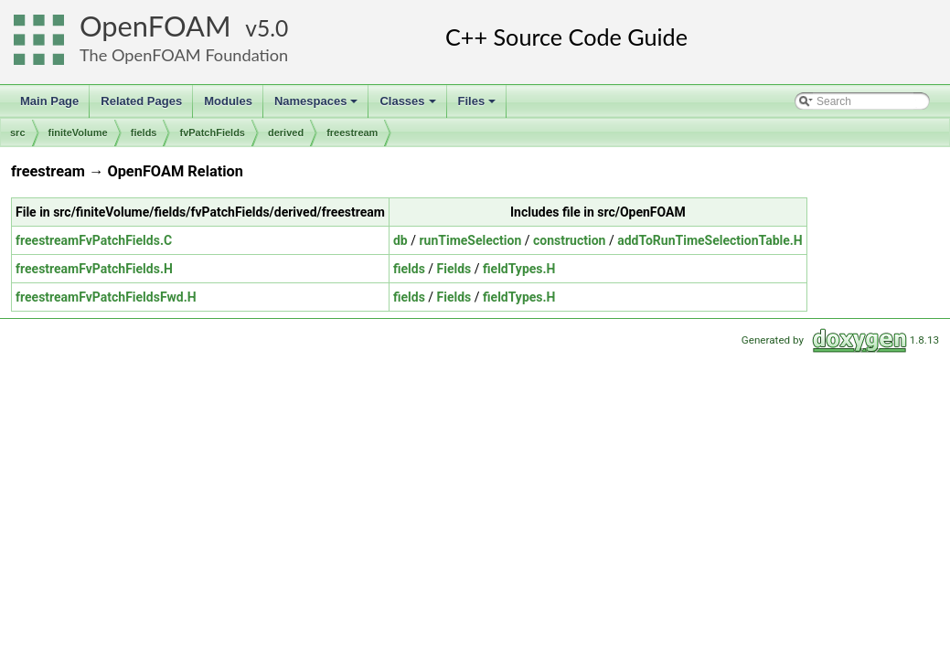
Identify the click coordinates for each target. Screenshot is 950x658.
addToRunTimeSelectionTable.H (710, 240)
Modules (228, 101)
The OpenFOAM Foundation (184, 55)
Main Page (49, 101)
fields (144, 132)
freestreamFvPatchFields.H (94, 268)
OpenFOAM (155, 26)
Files (478, 106)
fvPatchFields (212, 132)
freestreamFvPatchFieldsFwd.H (106, 297)
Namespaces (317, 106)
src (18, 132)
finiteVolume (78, 132)
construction (569, 240)
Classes (408, 106)
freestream (352, 132)
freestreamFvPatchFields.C (94, 240)
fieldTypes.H (519, 268)
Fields (454, 268)
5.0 (272, 28)
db (400, 240)
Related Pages (141, 101)
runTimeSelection (470, 240)
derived (286, 132)
